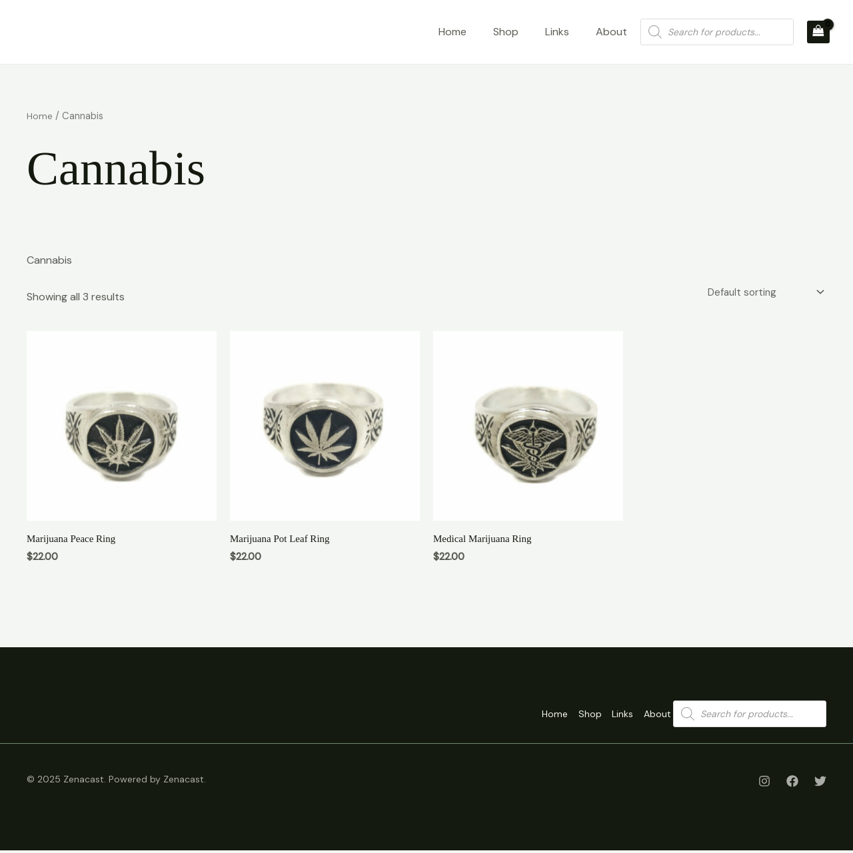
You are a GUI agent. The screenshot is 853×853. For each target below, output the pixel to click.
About (611, 32)
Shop (505, 32)
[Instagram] (764, 784)
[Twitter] (820, 784)
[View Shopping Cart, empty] (818, 32)
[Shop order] (760, 293)
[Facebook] (792, 784)
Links (557, 32)
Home (452, 32)
